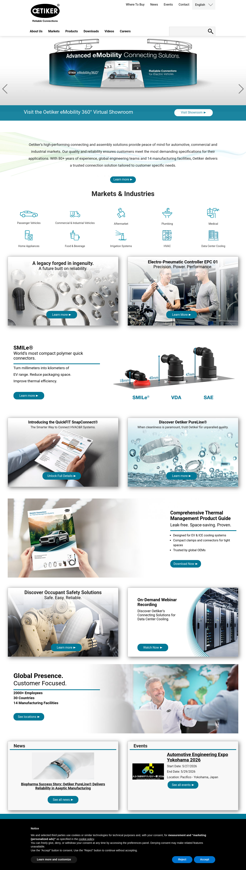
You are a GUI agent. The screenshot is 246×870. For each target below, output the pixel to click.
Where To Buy (135, 4)
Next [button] (241, 89)
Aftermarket (121, 216)
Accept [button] (204, 859)
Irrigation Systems (121, 239)
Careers (125, 31)
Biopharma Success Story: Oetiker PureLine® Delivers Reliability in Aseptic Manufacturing (63, 786)
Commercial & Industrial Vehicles (75, 218)
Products (71, 31)
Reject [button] (182, 859)
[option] (123, 84)
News (154, 4)
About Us (36, 31)
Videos (109, 31)
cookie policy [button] (86, 839)
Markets (54, 31)
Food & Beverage (75, 239)
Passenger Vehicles (29, 218)
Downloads (91, 31)
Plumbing (167, 216)
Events (168, 4)
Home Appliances (28, 239)
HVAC (167, 239)
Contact (184, 4)
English (200, 5)
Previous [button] (5, 89)
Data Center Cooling (213, 239)
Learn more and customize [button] (54, 859)
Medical (213, 216)
